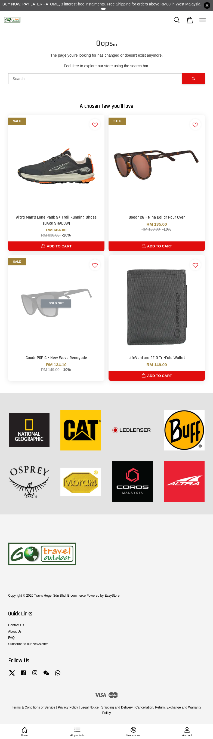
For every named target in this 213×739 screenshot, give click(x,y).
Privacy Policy (68, 707)
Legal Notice (90, 707)
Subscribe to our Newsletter (28, 644)
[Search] (95, 78)
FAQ (11, 638)
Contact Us (16, 625)
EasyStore (111, 595)
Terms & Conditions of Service (33, 707)
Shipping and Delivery (117, 707)
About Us (14, 631)
